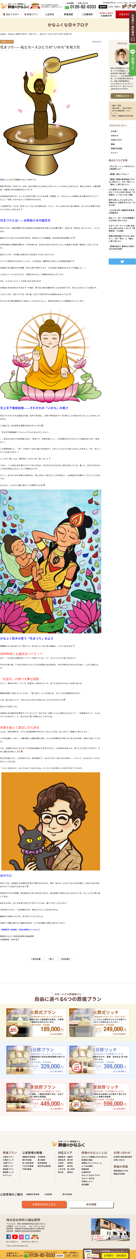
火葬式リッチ (8, 1160)
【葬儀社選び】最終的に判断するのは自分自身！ (122, 247)
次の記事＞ (66, 959)
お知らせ (114, 135)
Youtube (15, 1237)
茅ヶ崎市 (71, 1169)
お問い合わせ (83, 3)
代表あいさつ (122, 95)
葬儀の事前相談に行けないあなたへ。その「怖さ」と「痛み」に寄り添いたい (122, 238)
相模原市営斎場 (28, 1157)
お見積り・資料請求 (115, 1255)
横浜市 (70, 1172)
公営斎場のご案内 (11, 1194)
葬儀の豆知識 (116, 148)
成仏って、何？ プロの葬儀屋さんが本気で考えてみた (122, 219)
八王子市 (61, 1169)
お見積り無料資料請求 (123, 1157)
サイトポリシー (12, 1242)
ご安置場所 (87, 14)
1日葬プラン (8, 1163)
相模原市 (61, 1157)
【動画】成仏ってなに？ (119, 174)
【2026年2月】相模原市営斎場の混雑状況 (121, 211)
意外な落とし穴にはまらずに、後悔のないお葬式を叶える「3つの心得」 (122, 202)
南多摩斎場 (42, 1163)
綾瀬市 (61, 1166)
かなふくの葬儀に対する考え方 (94, 1157)
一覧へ (51, 959)
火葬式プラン (8, 1157)
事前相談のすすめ (121, 1171)
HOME (3, 34)
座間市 (70, 1157)
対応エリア (65, 1152)
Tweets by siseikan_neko (119, 257)
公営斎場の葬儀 (32, 1152)
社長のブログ (116, 140)
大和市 (61, 1163)
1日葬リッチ (8, 1166)
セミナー (114, 153)
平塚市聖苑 (26, 1169)
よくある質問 (87, 1166)
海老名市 (61, 1160)
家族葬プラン (8, 1169)
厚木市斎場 (26, 1160)
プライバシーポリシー (30, 1242)
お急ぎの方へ (125, 14)
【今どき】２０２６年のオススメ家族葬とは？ (122, 167)
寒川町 (61, 1172)
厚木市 (70, 1160)
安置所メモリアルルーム (91, 1163)
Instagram (21, 1237)
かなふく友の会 (87, 1178)
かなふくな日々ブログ (17, 34)
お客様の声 (86, 1172)
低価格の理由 (87, 1160)
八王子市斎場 (27, 1166)
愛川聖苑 (41, 1160)
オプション (7, 1175)
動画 (113, 144)
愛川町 (70, 1166)
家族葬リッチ (8, 1172)
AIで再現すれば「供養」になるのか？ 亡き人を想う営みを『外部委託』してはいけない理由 (122, 192)
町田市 (70, 1163)
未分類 (114, 131)
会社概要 (70, 3)
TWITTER (27, 1237)
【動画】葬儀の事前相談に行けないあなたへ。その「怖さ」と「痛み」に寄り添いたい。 (122, 182)
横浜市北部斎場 (44, 1166)
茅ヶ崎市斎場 (27, 1163)
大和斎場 (41, 1157)
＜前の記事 (36, 959)
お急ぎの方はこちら (44, 1204)
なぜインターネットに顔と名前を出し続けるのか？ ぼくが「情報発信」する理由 (122, 228)
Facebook (8, 1236)
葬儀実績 (68, 14)
